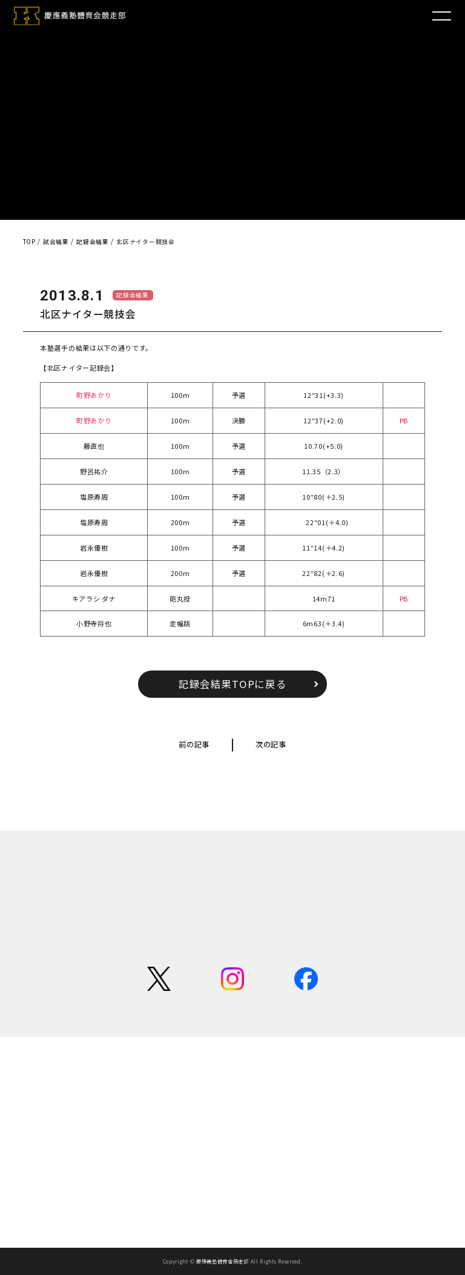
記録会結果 (132, 295)
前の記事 (194, 744)
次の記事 (271, 744)
